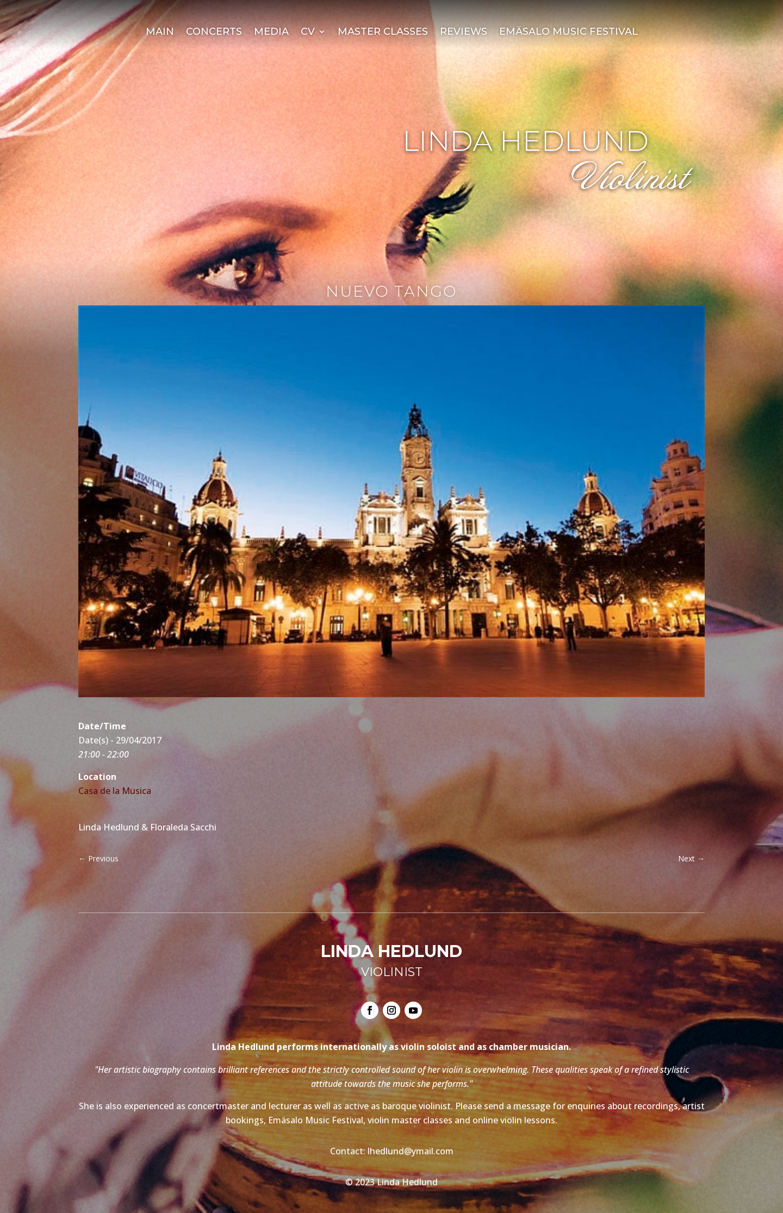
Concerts (214, 32)
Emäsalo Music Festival (568, 32)
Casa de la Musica (114, 791)
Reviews (463, 32)
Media (271, 32)
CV (308, 32)
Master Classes (383, 32)
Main (160, 32)
